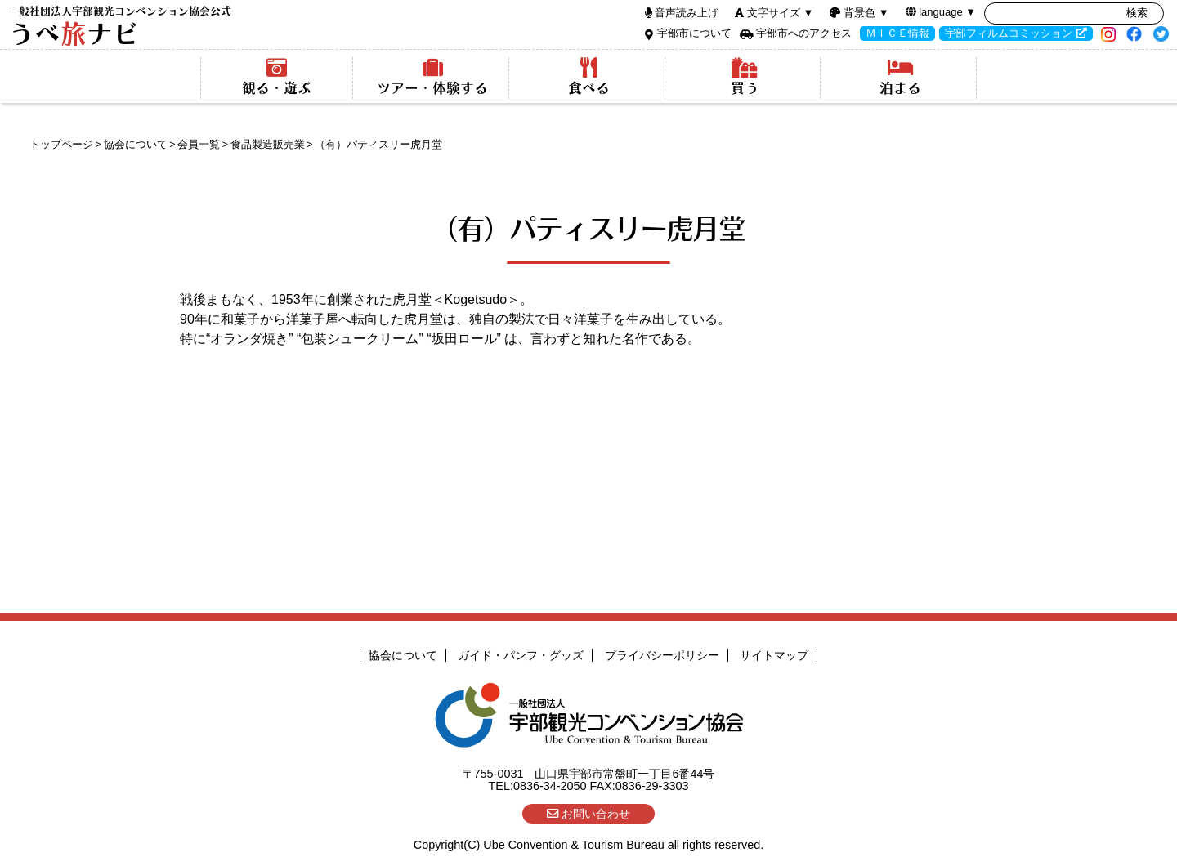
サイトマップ (774, 655)
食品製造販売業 (267, 144)
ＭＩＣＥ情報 (897, 33)
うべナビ (119, 26)
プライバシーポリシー (662, 655)
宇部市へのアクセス (804, 33)
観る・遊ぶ (276, 76)
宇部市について (694, 33)
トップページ (61, 144)
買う (744, 76)
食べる (589, 76)
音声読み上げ (686, 13)
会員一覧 (198, 144)
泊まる (900, 76)
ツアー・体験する (432, 76)
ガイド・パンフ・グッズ (521, 655)
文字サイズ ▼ (780, 13)
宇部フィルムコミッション (1008, 33)
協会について (136, 144)
